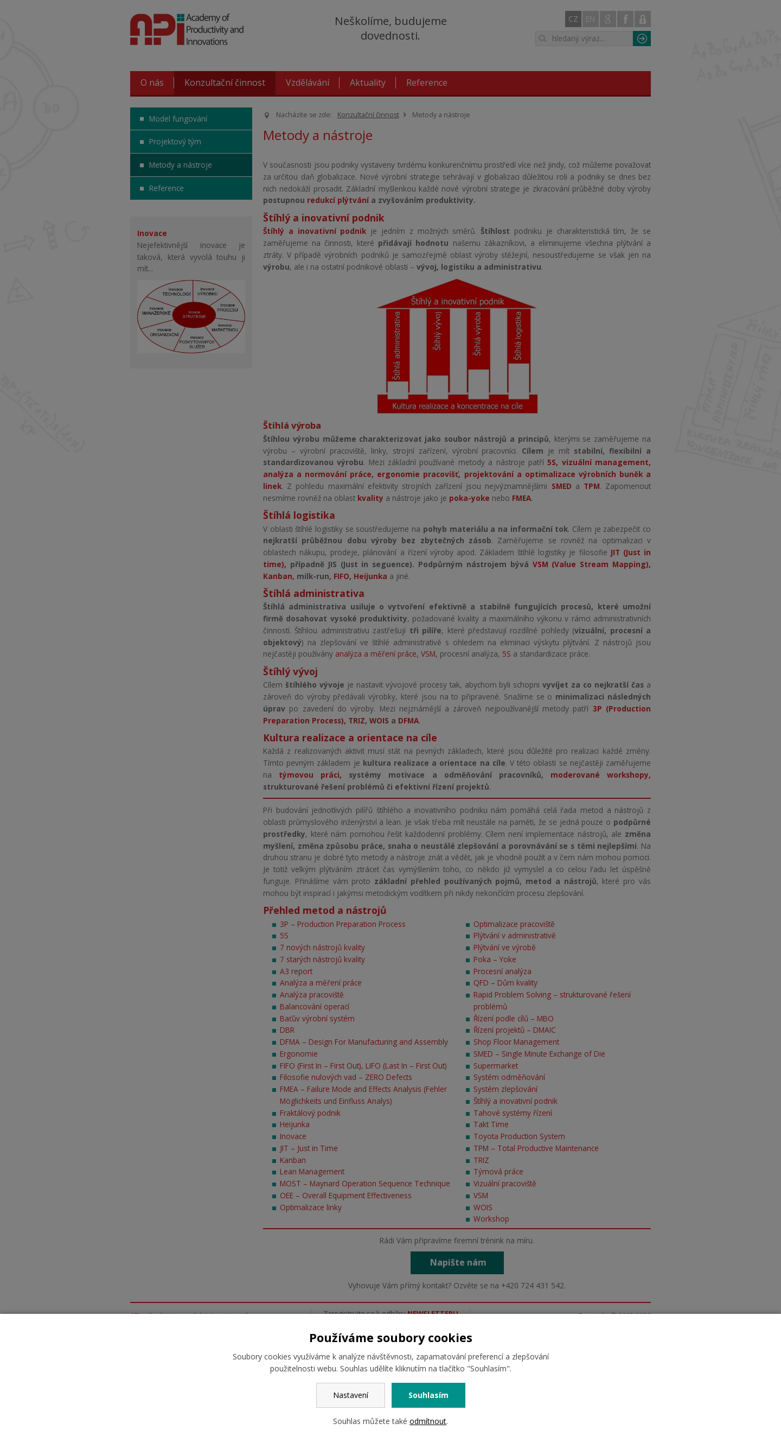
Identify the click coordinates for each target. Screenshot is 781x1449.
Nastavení (350, 1395)
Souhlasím (428, 1395)
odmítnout (427, 1421)
